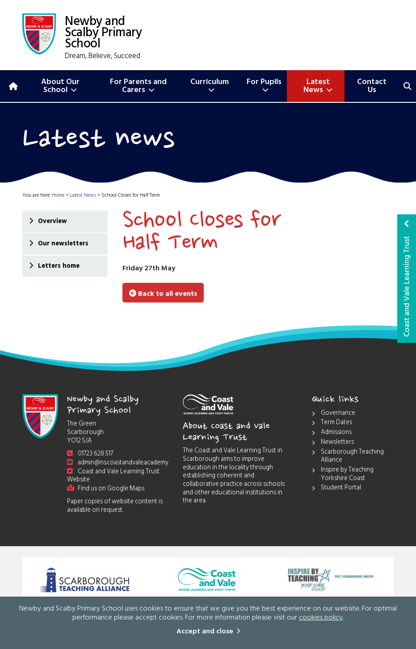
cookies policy (321, 618)
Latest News (317, 87)
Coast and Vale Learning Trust (406, 278)
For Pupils (264, 85)
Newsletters (333, 443)
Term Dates (332, 423)
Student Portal (336, 489)
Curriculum (209, 85)
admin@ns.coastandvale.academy (117, 463)
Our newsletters (63, 244)
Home (58, 196)
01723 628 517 (90, 454)
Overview (52, 222)
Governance (333, 414)
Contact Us (372, 86)
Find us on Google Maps (105, 489)
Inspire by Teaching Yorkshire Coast (343, 475)
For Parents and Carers (138, 87)
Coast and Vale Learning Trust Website (113, 476)
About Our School (60, 87)
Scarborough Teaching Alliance (348, 457)
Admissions (332, 433)
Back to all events (163, 293)
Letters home (58, 267)
